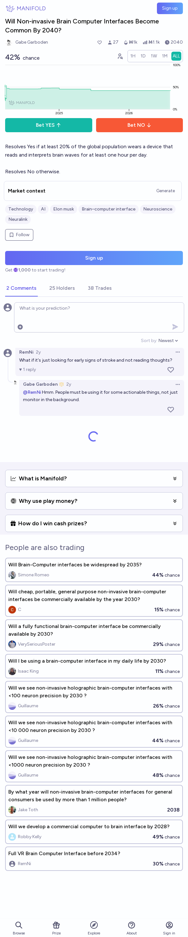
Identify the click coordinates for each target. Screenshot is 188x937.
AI (43, 209)
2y (38, 352)
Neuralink (18, 219)
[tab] (21, 288)
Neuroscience (157, 209)
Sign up (170, 8)
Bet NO (139, 125)
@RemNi (32, 392)
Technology (20, 209)
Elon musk (63, 209)
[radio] (133, 56)
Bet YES (48, 125)
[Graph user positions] (119, 56)
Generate (165, 190)
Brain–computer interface (108, 209)
